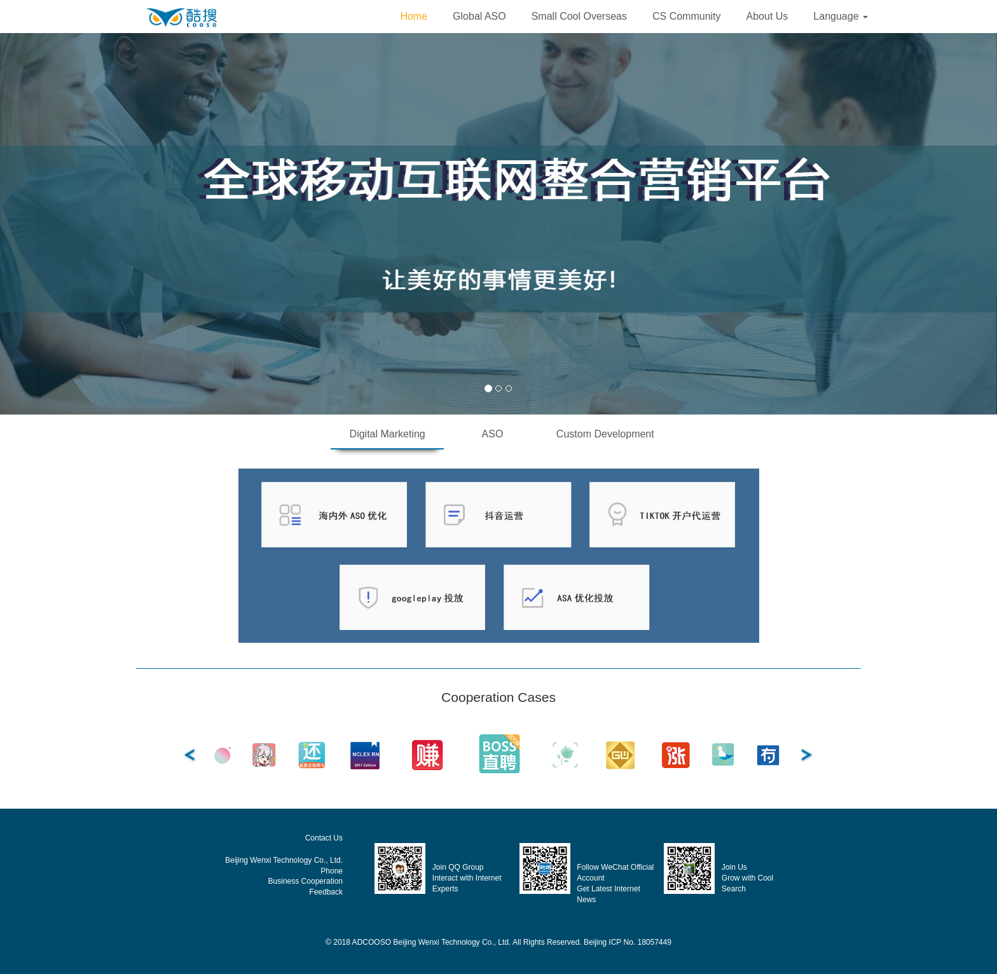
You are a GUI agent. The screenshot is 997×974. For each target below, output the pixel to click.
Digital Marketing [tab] (387, 434)
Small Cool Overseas (579, 16)
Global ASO (479, 16)
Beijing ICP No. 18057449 (627, 942)
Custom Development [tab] (605, 434)
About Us (767, 16)
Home (413, 16)
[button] (840, 16)
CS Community (686, 16)
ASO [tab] (493, 434)
